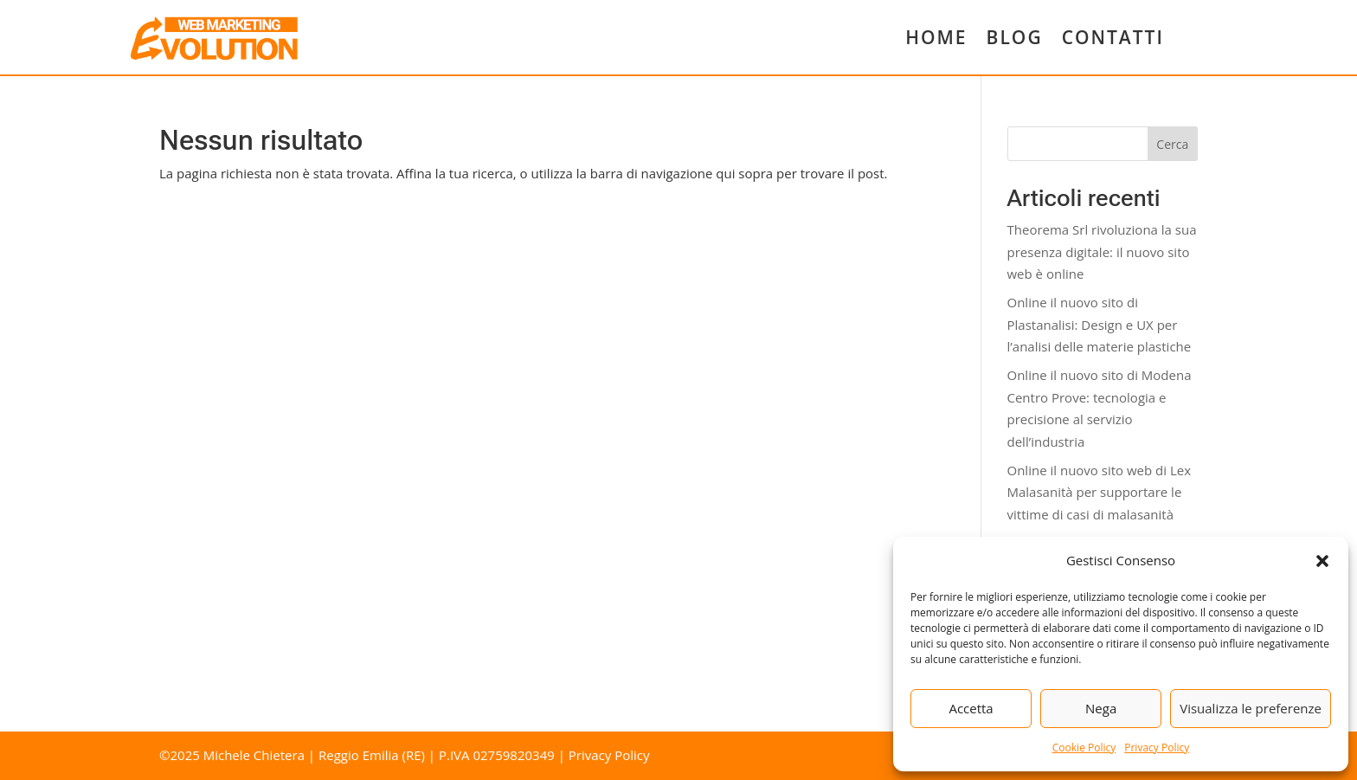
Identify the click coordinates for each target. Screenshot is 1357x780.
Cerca (1172, 144)
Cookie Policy (1084, 747)
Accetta (971, 708)
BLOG (1015, 37)
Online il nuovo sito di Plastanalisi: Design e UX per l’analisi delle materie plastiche (1099, 324)
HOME (936, 37)
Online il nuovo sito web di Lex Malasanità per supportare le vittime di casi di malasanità (1099, 492)
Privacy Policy (1156, 747)
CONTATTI (1113, 37)
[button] (1322, 561)
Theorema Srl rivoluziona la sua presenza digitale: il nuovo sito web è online (1102, 251)
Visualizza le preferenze (1251, 708)
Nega (1100, 708)
